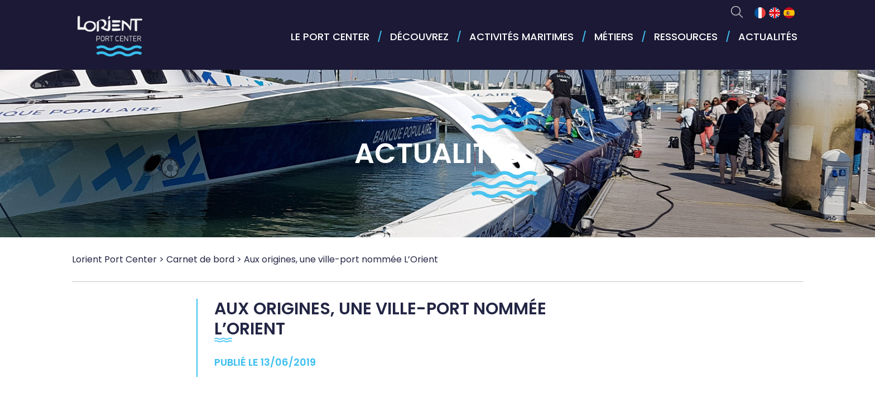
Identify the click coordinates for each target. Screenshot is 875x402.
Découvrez (419, 37)
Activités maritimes (521, 37)
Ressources (686, 37)
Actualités (767, 37)
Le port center (330, 37)
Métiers (613, 37)
